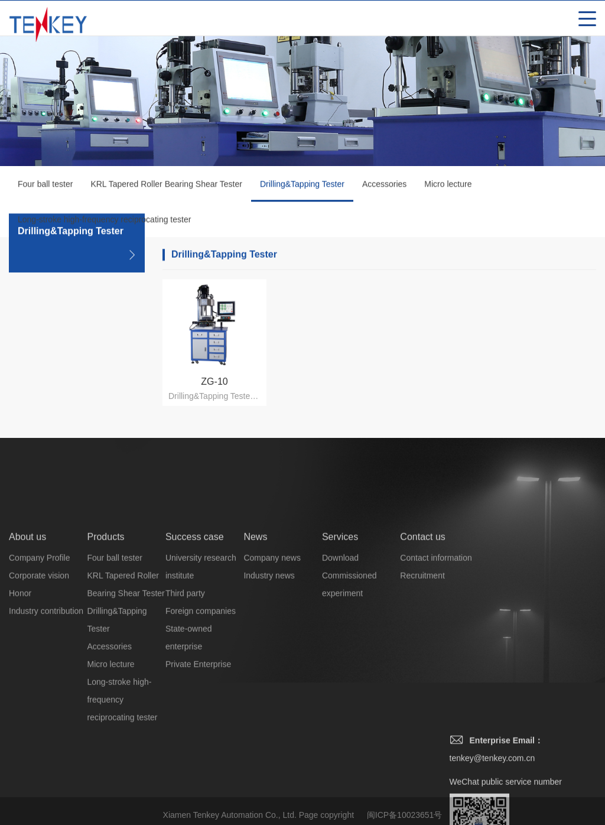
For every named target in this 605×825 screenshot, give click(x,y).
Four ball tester (45, 186)
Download (340, 665)
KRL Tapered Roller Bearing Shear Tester (166, 186)
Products (105, 644)
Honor (20, 701)
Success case (194, 644)
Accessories (384, 186)
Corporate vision (39, 683)
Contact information (435, 665)
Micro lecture (447, 186)
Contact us (422, 644)
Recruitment (422, 683)
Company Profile (39, 665)
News (255, 644)
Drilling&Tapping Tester (302, 193)
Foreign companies (200, 718)
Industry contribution (46, 718)
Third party (185, 701)
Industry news (268, 683)
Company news (272, 665)
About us (27, 644)
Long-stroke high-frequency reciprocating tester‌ (104, 222)
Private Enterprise (198, 772)
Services (340, 644)
